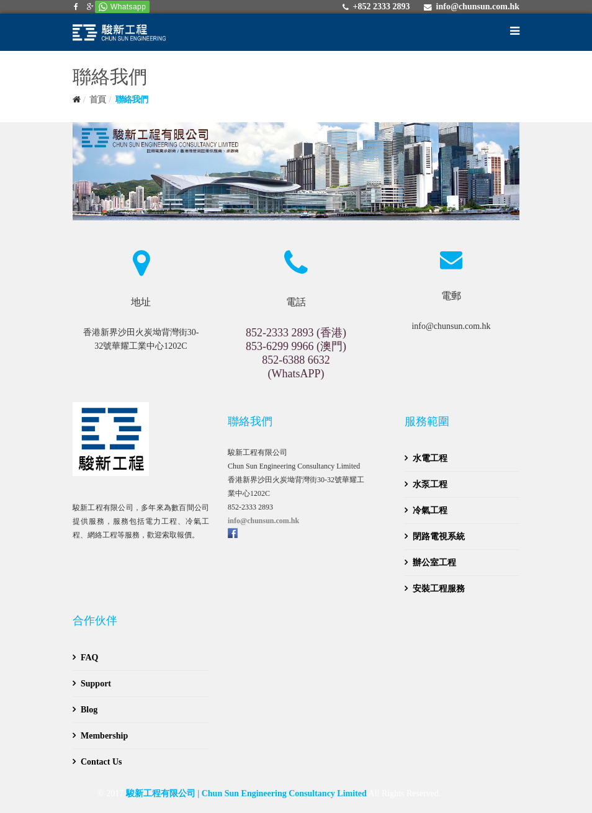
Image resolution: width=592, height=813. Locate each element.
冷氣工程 (430, 510)
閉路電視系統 (439, 536)
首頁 (97, 99)
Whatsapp (128, 6)
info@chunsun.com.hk (477, 6)
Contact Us (101, 761)
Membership (104, 735)
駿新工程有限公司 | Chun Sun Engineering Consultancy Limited (246, 793)
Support (96, 683)
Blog (89, 709)
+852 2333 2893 (381, 6)
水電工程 (430, 458)
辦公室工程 (434, 562)
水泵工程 (430, 484)
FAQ (90, 657)
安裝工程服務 (439, 588)
